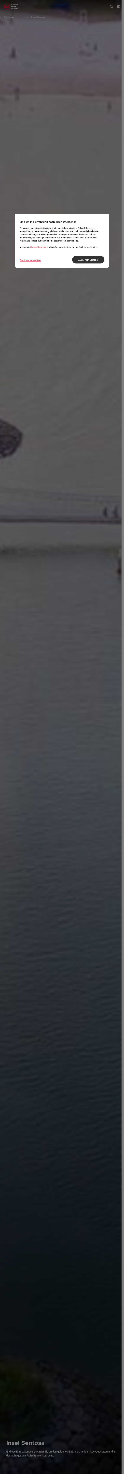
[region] (62, 241)
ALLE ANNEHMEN (88, 260)
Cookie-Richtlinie (38, 246)
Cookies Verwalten (30, 260)
